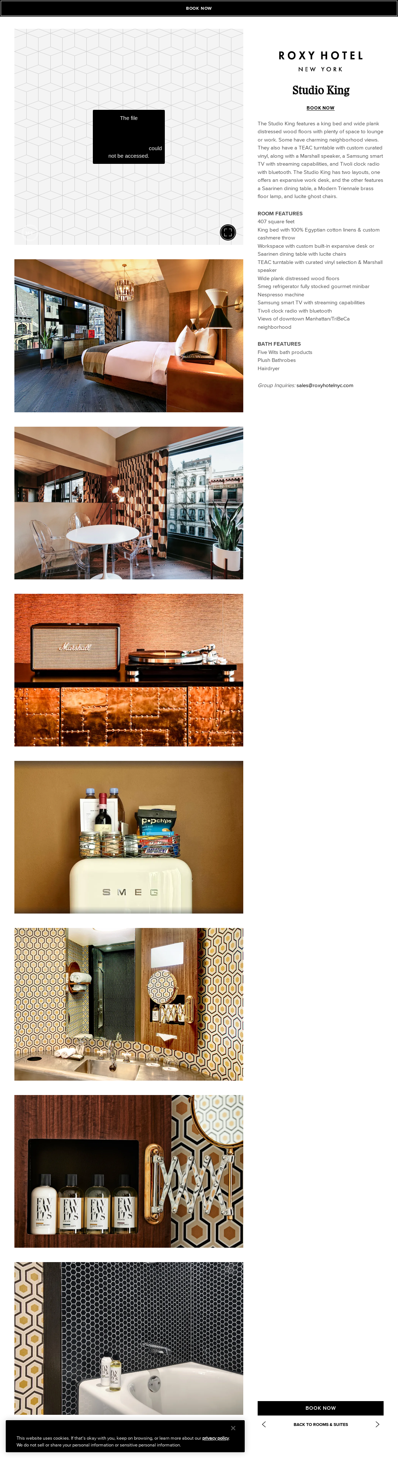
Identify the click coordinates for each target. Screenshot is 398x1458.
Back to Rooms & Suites (321, 1424)
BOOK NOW (321, 108)
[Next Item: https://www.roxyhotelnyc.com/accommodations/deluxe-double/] (377, 1424)
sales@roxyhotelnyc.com (325, 385)
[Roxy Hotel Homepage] (321, 56)
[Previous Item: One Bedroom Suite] (264, 1424)
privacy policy (215, 1438)
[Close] (233, 1428)
